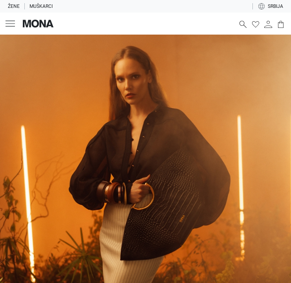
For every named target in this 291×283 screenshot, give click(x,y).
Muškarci (41, 6)
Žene (14, 6)
